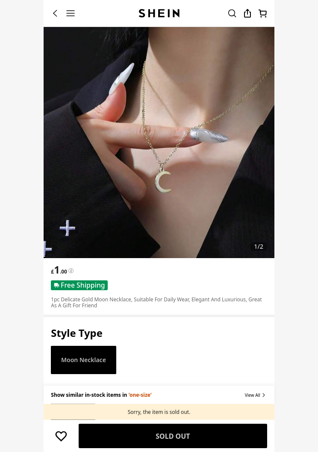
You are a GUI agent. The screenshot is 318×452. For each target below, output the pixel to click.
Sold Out (173, 436)
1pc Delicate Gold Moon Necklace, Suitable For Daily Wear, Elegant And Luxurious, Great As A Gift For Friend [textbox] (156, 302)
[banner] (159, 142)
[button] (77, 333)
